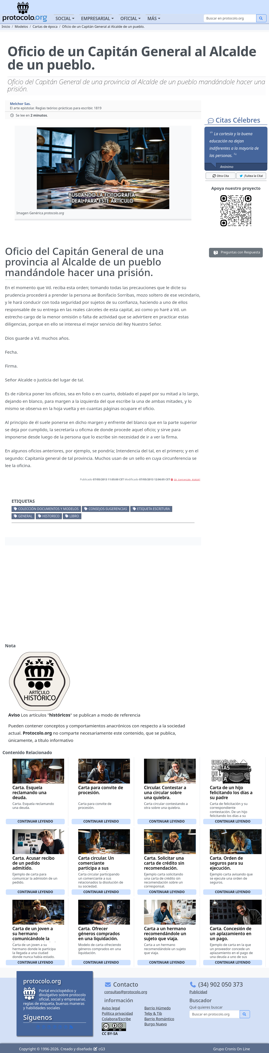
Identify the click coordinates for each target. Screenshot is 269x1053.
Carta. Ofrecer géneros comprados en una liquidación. (99, 933)
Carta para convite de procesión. (100, 790)
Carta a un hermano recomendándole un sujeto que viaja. (165, 933)
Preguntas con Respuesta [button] (236, 252)
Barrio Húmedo (157, 1008)
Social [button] (63, 18)
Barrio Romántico (159, 1018)
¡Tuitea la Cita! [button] (251, 176)
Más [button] (152, 18)
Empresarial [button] (95, 18)
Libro (74, 516)
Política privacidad (117, 1013)
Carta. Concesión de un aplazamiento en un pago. (230, 933)
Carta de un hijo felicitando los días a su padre (231, 792)
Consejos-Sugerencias (108, 508)
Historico (51, 516)
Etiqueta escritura (153, 508)
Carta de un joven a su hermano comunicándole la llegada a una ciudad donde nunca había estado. (34, 941)
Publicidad (198, 991)
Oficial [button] (128, 18)
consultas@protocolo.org (125, 991)
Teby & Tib (153, 1013)
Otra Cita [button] (220, 176)
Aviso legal (111, 1008)
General (25, 516)
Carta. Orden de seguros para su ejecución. (226, 863)
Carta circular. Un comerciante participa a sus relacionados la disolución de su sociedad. (96, 870)
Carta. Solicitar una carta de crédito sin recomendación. (164, 863)
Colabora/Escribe (116, 1018)
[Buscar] (230, 18)
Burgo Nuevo (155, 1023)
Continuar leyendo (35, 821)
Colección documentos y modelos (48, 508)
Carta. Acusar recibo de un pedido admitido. (33, 863)
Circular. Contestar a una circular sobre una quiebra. (165, 792)
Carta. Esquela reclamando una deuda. (29, 792)
